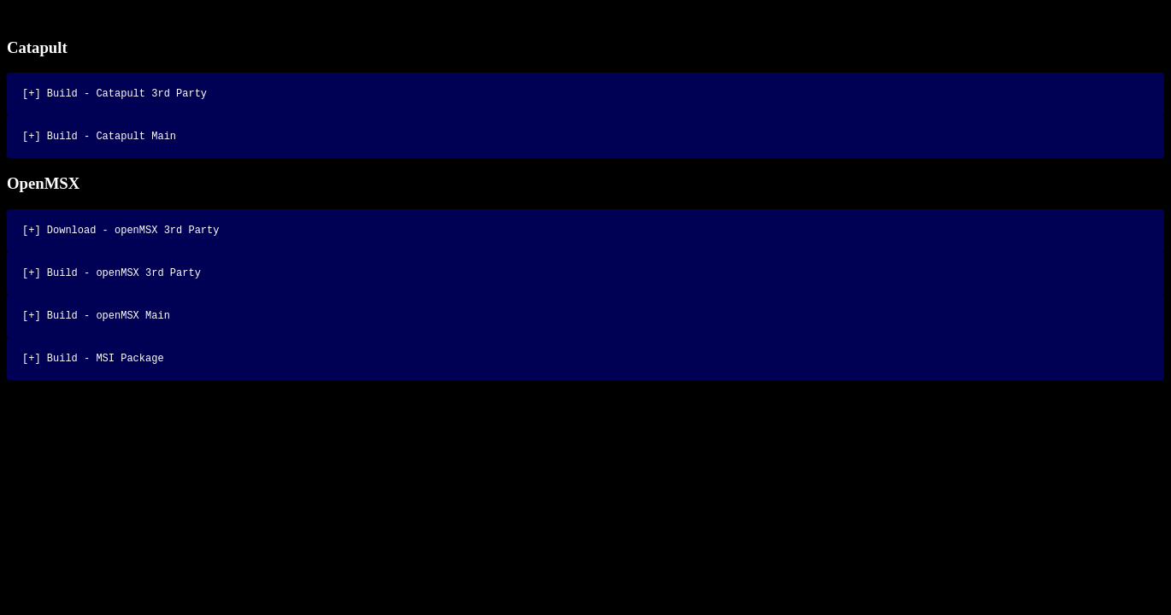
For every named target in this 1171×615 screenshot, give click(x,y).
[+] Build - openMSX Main (96, 327)
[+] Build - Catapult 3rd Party (114, 95)
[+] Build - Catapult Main (99, 140)
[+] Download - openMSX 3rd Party (120, 237)
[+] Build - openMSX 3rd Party (111, 282)
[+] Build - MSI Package (93, 373)
